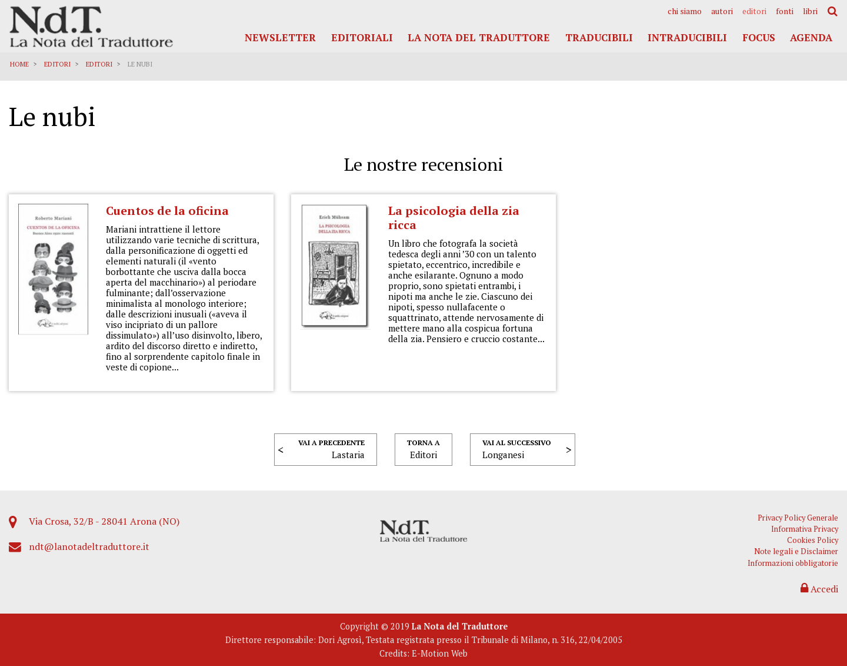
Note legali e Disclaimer (796, 551)
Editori (754, 11)
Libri (810, 11)
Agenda (811, 37)
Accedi (819, 588)
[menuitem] (684, 11)
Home (19, 64)
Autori (722, 11)
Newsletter (280, 37)
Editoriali (362, 37)
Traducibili (599, 37)
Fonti (784, 11)
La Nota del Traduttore (479, 37)
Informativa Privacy (804, 529)
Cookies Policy (812, 540)
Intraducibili (687, 37)
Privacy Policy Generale (798, 518)
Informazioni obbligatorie (793, 563)
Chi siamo (685, 11)
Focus (758, 37)
